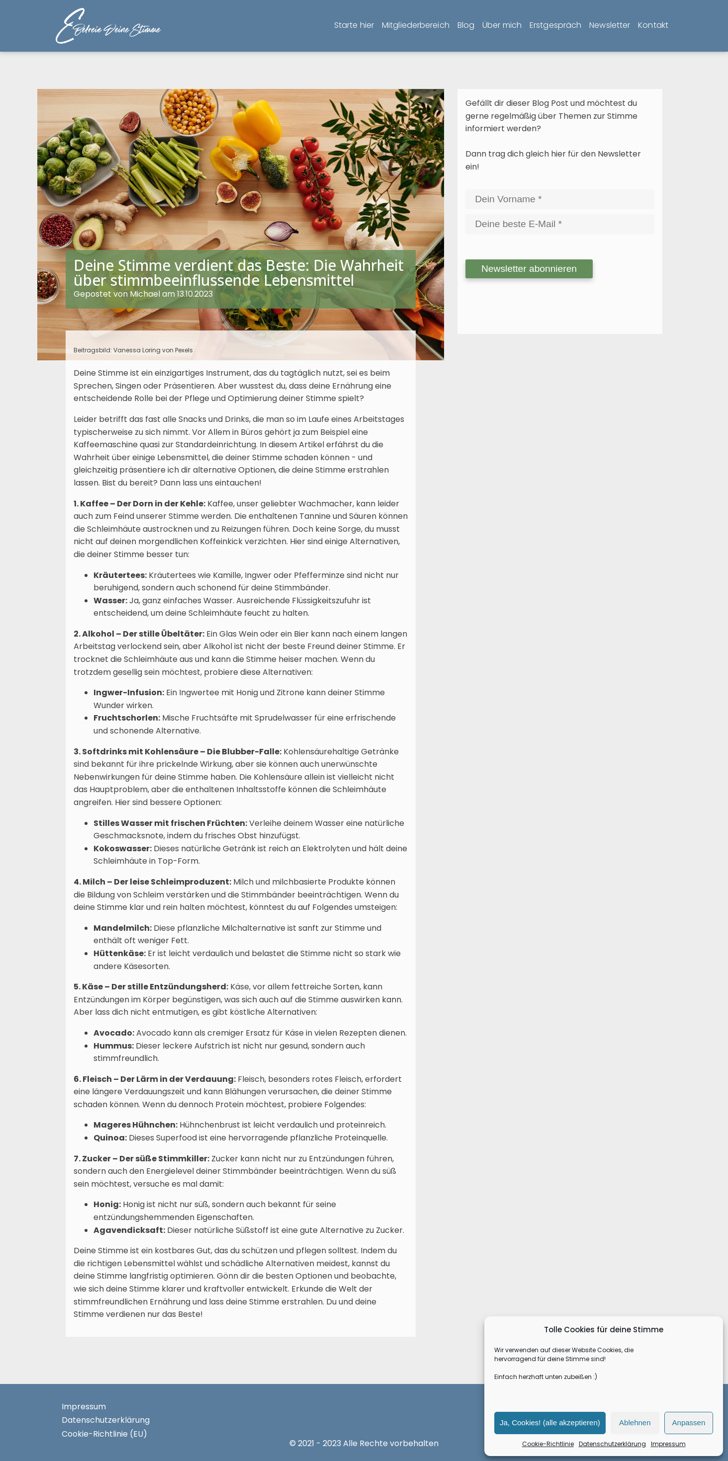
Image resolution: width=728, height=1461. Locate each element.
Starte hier (354, 25)
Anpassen (689, 1422)
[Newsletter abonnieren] (529, 268)
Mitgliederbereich (416, 25)
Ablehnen (634, 1422)
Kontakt (653, 25)
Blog (465, 25)
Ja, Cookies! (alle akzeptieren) (550, 1422)
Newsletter (609, 25)
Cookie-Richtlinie (548, 1444)
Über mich (502, 25)
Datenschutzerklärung (612, 1444)
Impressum (668, 1444)
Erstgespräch (555, 25)
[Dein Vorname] (559, 199)
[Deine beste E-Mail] (559, 224)
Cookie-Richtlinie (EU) (104, 1434)
